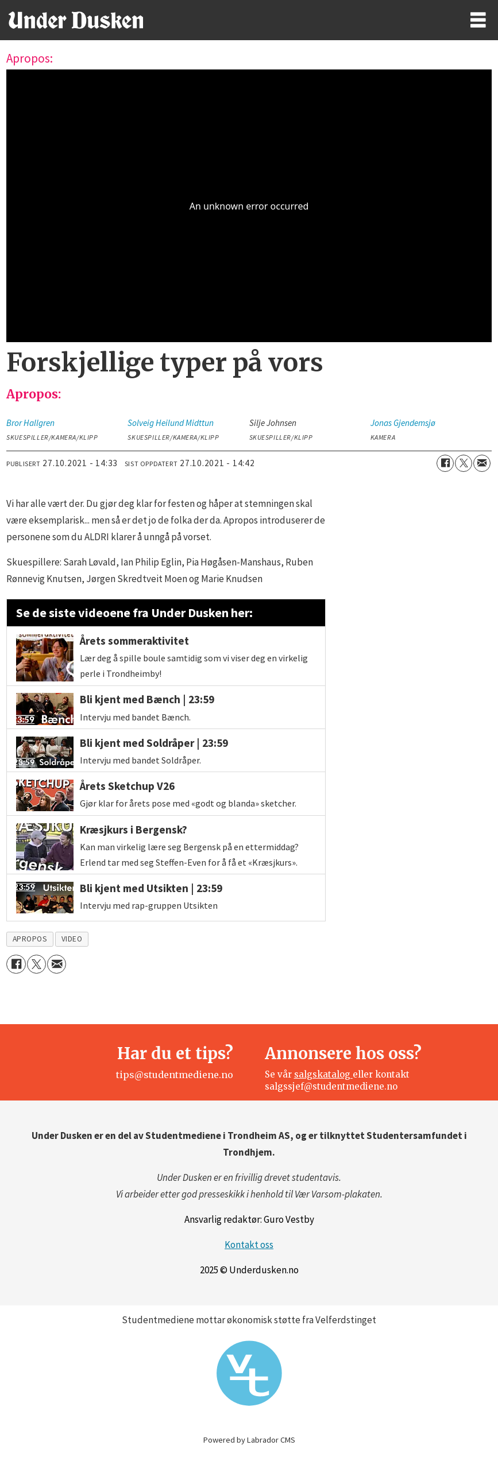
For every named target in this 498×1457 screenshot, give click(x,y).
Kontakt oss (249, 1244)
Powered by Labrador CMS (249, 1440)
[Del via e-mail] (482, 463)
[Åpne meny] (478, 20)
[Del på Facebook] (445, 463)
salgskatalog (323, 1074)
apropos (30, 939)
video (72, 939)
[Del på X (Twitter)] (463, 463)
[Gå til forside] (76, 20)
